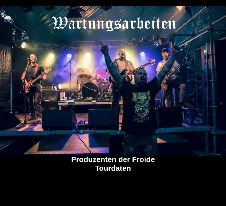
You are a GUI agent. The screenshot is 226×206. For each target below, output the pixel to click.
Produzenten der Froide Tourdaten (113, 163)
